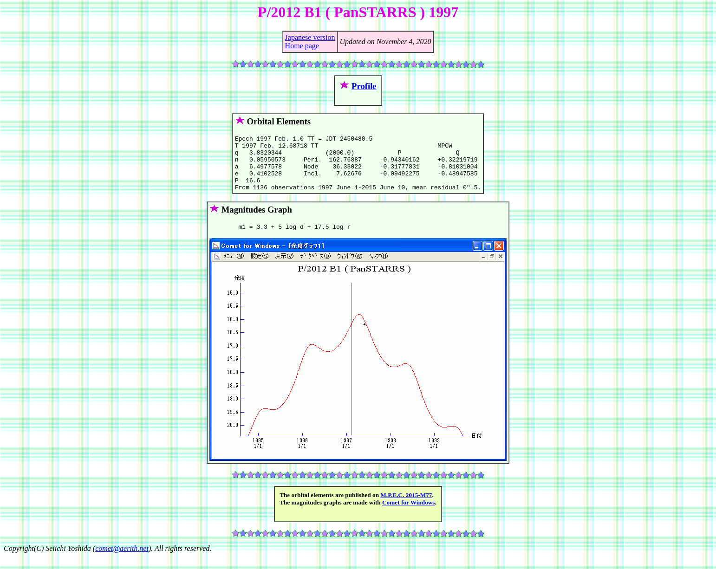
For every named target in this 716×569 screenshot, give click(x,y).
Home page (302, 46)
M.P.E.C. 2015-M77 (406, 507)
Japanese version (310, 37)
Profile (364, 86)
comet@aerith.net (122, 561)
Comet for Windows (408, 514)
